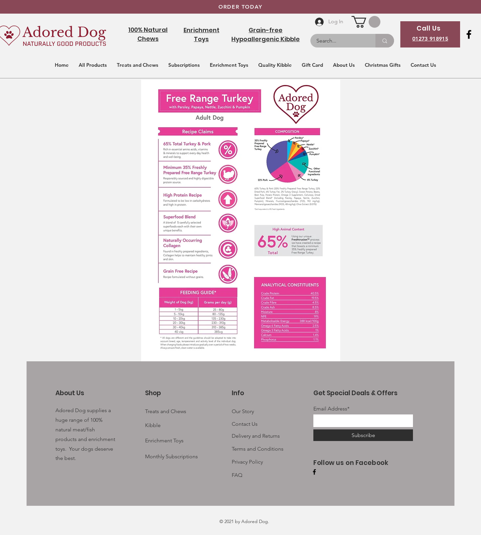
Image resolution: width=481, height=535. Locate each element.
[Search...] (338, 40)
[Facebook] (469, 34)
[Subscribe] (363, 435)
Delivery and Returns (256, 436)
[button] (366, 22)
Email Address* (331, 408)
